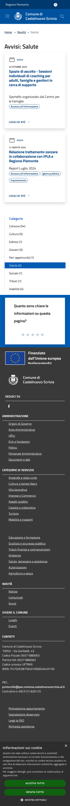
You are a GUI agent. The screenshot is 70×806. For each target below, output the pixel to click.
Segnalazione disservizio (24, 714)
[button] (35, 800)
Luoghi (13, 620)
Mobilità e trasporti (21, 519)
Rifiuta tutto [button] (35, 792)
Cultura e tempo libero (23, 483)
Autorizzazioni (18, 567)
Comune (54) (17, 226)
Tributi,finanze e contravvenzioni (29, 549)
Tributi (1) (15, 281)
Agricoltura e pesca (21, 573)
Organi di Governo (20, 423)
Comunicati (16, 597)
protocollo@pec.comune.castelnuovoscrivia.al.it (33, 687)
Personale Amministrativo (25, 453)
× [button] (65, 746)
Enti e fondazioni (19, 441)
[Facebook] (9, 406)
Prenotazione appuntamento (27, 708)
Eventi (13, 626)
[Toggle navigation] (7, 16)
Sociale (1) (15, 273)
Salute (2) (15, 265)
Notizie (13, 591)
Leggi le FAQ (16, 720)
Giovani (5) (16, 249)
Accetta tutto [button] (35, 783)
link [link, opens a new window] (15, 775)
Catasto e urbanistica (22, 507)
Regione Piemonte (17, 4)
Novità (21, 32)
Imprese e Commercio (22, 495)
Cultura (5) (16, 234)
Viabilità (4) (16, 289)
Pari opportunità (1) (21, 257)
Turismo (14, 513)
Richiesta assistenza (21, 726)
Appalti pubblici (18, 501)
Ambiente (15, 555)
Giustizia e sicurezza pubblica (27, 543)
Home (8, 32)
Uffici (12, 435)
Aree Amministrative (22, 429)
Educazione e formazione (24, 537)
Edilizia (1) (15, 242)
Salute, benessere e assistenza (28, 561)
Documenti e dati (19, 459)
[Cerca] (62, 16)
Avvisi (16, 59)
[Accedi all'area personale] (55, 4)
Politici (13, 447)
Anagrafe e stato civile (23, 477)
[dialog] (35, 774)
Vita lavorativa (18, 489)
